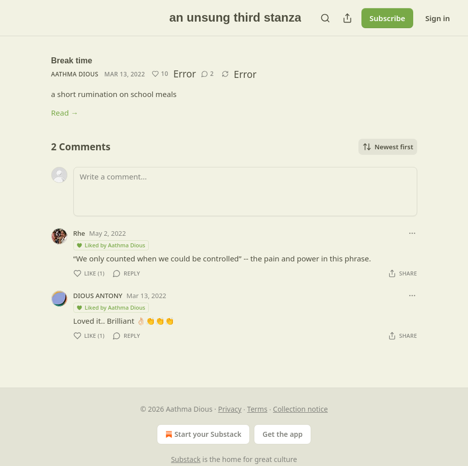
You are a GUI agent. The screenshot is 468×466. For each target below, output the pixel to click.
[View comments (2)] (207, 74)
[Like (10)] (160, 74)
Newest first (387, 146)
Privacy (230, 409)
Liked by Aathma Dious (110, 245)
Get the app (282, 434)
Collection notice (300, 409)
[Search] (325, 18)
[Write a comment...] (245, 191)
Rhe (79, 233)
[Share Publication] (347, 18)
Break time (71, 60)
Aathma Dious (75, 74)
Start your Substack (202, 434)
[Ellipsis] (412, 233)
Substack (186, 459)
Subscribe (387, 18)
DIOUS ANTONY (98, 295)
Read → (64, 113)
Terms (257, 409)
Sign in (437, 18)
